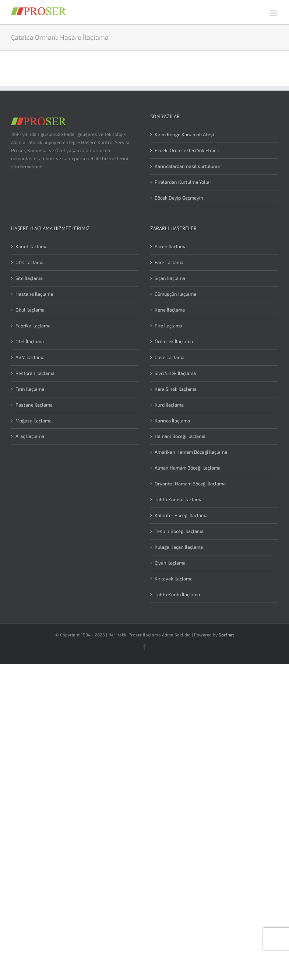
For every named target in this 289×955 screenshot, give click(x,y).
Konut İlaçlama (31, 246)
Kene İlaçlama (170, 310)
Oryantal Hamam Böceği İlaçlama (190, 484)
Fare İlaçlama (169, 262)
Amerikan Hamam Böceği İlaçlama (191, 452)
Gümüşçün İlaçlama (175, 294)
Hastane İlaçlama (34, 294)
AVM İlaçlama (30, 357)
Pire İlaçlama (168, 326)
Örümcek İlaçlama (174, 341)
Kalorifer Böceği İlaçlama (181, 515)
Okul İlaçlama (30, 310)
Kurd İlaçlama (169, 405)
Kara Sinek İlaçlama (176, 389)
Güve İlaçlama (169, 357)
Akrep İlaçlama (171, 246)
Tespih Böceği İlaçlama (179, 531)
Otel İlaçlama (29, 341)
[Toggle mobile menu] (274, 13)
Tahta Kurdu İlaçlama (177, 594)
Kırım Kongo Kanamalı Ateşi (184, 134)
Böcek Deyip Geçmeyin (179, 198)
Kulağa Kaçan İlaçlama (179, 547)
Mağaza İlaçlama (33, 421)
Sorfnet (226, 634)
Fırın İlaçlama (29, 389)
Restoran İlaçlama (34, 373)
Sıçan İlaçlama (170, 278)
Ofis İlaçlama (29, 262)
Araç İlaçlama (29, 436)
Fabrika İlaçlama (32, 326)
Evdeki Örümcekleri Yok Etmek (187, 150)
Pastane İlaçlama (34, 405)
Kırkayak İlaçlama (174, 579)
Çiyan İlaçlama (170, 563)
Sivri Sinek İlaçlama (175, 373)
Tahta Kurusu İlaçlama (178, 499)
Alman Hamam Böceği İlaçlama (188, 468)
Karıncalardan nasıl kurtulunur (188, 166)
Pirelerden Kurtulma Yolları (183, 182)
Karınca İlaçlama (172, 421)
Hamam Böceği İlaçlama (180, 436)
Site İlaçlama (29, 278)
